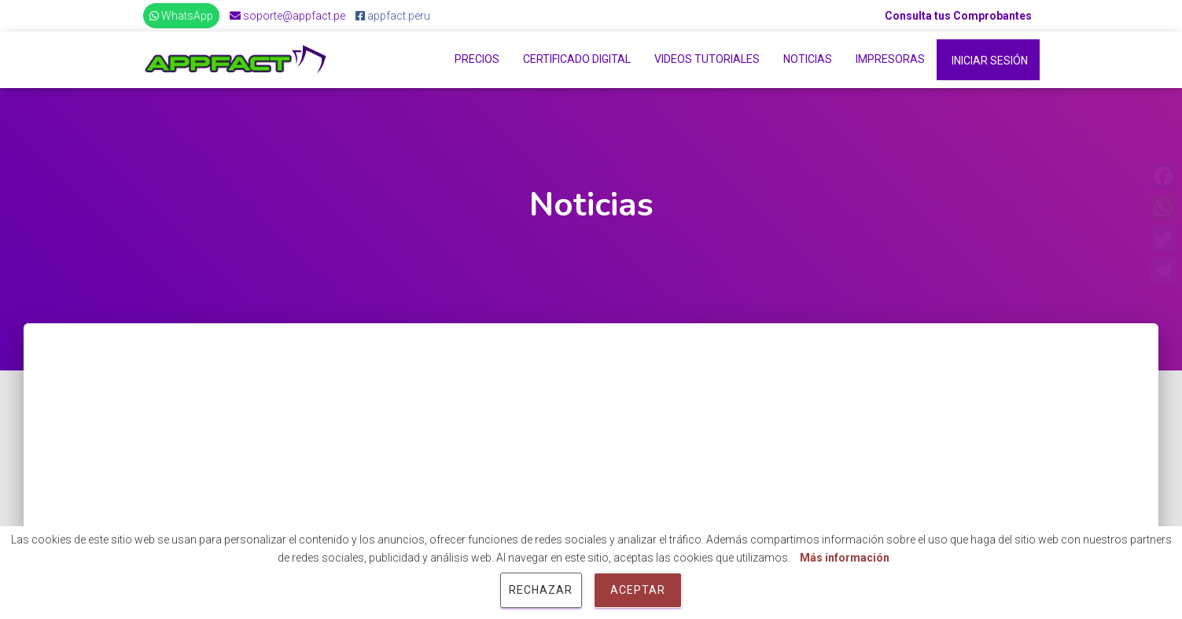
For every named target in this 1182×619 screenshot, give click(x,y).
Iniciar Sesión (990, 60)
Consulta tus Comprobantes (958, 15)
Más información (844, 557)
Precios (477, 59)
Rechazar (541, 590)
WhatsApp (181, 15)
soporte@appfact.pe (287, 15)
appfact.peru (392, 15)
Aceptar (637, 590)
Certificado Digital (577, 59)
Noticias (807, 59)
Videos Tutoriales (707, 59)
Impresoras (890, 59)
